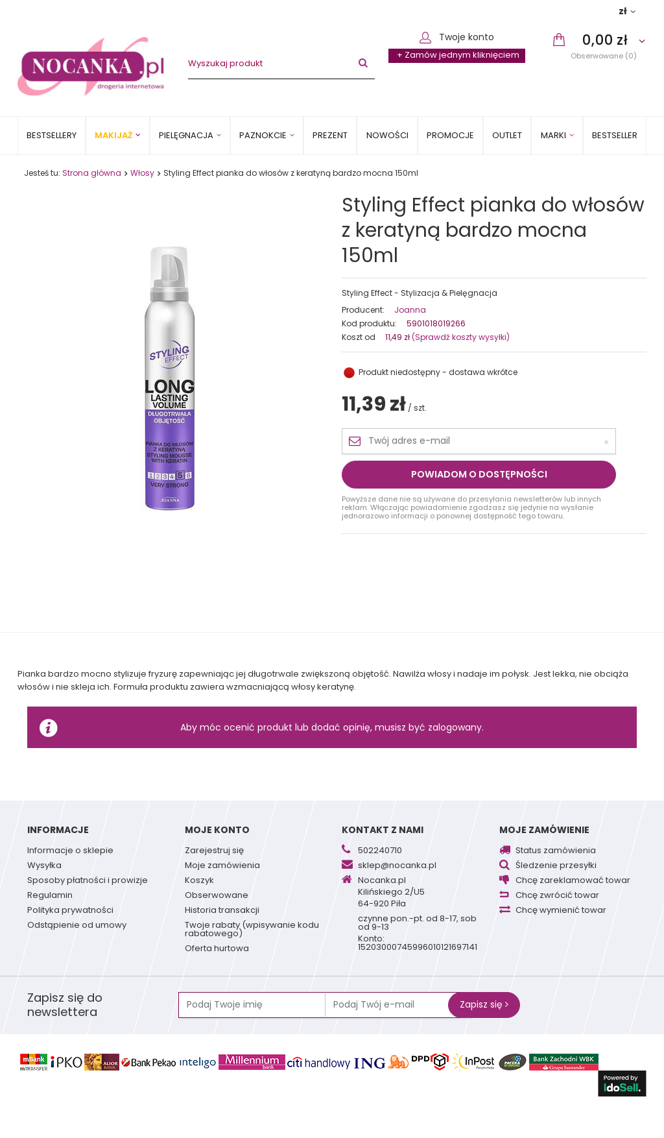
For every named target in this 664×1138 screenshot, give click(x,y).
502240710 (380, 851)
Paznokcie (263, 135)
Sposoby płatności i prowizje (87, 881)
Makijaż (113, 135)
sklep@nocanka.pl (397, 866)
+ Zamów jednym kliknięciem (458, 55)
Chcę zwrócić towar (557, 896)
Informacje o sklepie (70, 851)
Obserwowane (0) (604, 55)
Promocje (450, 135)
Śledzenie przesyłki (556, 866)
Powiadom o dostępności (479, 474)
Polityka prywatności (70, 911)
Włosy (142, 172)
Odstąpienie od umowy (76, 926)
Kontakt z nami (382, 829)
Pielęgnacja (186, 135)
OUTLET (507, 135)
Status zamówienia (556, 851)
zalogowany (455, 727)
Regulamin (50, 896)
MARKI (553, 135)
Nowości (387, 135)
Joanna (410, 310)
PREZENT (330, 135)
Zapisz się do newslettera (64, 1005)
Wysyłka (44, 866)
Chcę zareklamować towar (573, 881)
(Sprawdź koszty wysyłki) (460, 337)
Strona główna (91, 172)
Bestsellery (52, 135)
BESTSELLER (614, 135)
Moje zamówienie (544, 829)
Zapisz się (484, 1004)
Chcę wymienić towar (561, 911)
